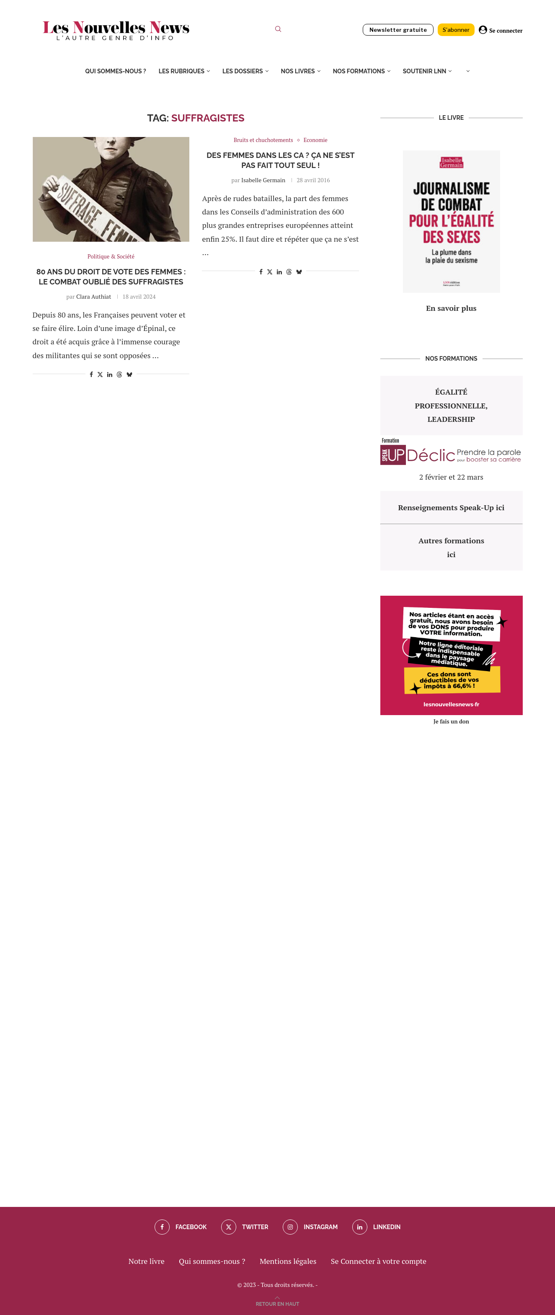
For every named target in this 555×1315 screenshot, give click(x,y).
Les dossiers (242, 71)
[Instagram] (310, 1227)
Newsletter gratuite (398, 29)
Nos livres (298, 71)
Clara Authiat (93, 296)
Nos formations (359, 71)
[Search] (278, 31)
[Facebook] (181, 1227)
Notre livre (147, 1261)
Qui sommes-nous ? (115, 71)
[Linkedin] (376, 1227)
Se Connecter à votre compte (378, 1261)
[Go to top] (277, 1303)
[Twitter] (244, 1227)
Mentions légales (288, 1261)
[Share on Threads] (119, 374)
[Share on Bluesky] (129, 374)
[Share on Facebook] (91, 374)
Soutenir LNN (425, 71)
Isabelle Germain (263, 180)
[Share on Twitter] (100, 374)
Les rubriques (181, 71)
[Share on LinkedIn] (109, 374)
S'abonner (456, 29)
